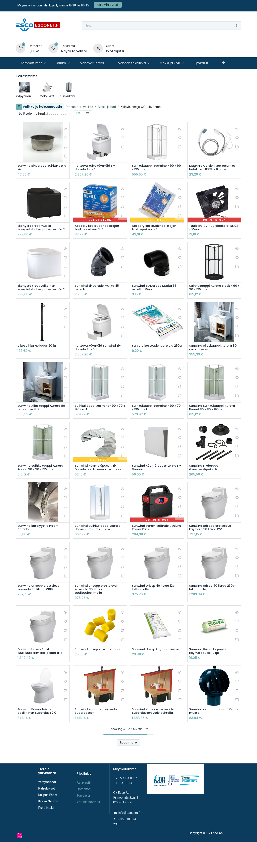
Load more (128, 760)
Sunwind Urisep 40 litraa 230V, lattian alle (213, 604)
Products (71, 107)
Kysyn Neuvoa (48, 806)
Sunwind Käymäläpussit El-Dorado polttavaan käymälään (97, 481)
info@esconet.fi (129, 818)
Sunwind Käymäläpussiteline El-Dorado (155, 479)
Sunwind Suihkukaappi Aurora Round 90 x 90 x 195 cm (41, 479)
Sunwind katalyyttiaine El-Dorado (38, 543)
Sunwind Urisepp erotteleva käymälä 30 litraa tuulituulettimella (97, 606)
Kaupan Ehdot (47, 800)
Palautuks (45, 794)
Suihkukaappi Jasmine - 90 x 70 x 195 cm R (155, 418)
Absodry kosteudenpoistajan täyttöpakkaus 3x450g (98, 228)
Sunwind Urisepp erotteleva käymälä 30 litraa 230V (39, 604)
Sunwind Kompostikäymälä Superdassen (97, 729)
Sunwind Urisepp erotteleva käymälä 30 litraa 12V (211, 543)
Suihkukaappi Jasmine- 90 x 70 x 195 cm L (98, 418)
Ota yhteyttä (107, 4)
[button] (52, 113)
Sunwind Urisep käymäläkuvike (157, 666)
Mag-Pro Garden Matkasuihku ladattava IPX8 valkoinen (213, 168)
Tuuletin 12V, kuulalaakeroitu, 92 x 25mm (212, 228)
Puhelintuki (46, 813)
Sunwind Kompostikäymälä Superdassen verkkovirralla (154, 729)
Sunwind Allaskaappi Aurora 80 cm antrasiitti (40, 418)
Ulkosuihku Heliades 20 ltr (38, 355)
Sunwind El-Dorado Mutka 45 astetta (98, 293)
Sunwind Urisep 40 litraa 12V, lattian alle (155, 604)
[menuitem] (33, 63)
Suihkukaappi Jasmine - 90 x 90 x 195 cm (155, 168)
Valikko (88, 107)
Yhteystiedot (47, 787)
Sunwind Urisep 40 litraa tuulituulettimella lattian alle (40, 668)
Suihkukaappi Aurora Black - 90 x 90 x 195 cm (212, 293)
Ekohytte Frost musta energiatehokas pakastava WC (39, 230)
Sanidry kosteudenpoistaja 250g (154, 357)
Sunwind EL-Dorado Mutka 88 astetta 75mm (155, 293)
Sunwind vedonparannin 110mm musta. (208, 729)
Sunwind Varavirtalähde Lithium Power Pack (151, 543)
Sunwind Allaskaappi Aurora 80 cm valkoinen (212, 357)
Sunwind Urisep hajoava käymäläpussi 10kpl (208, 668)
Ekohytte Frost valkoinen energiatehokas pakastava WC (39, 295)
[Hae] (237, 26)
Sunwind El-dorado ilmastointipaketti (204, 479)
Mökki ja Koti (107, 107)
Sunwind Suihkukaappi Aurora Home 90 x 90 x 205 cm (99, 543)
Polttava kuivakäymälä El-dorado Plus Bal (96, 168)
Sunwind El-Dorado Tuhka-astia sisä (39, 168)
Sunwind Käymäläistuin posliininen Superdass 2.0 (38, 729)
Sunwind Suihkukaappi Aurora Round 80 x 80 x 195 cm (213, 418)
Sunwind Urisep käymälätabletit (88, 668)
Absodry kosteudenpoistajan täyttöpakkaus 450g (155, 228)
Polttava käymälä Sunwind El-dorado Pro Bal (99, 357)
